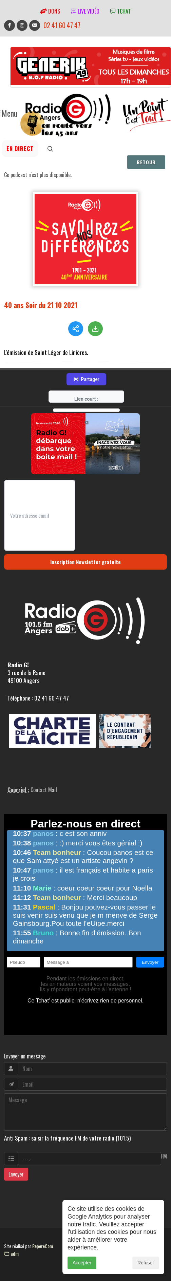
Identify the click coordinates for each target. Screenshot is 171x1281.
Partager (86, 379)
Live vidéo (85, 11)
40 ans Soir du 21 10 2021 (40, 305)
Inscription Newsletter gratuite (85, 562)
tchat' (120, 11)
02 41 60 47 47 (61, 25)
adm (11, 1253)
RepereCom (42, 1245)
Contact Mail (44, 790)
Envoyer (16, 1174)
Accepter (82, 1265)
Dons (50, 11)
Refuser (145, 1265)
